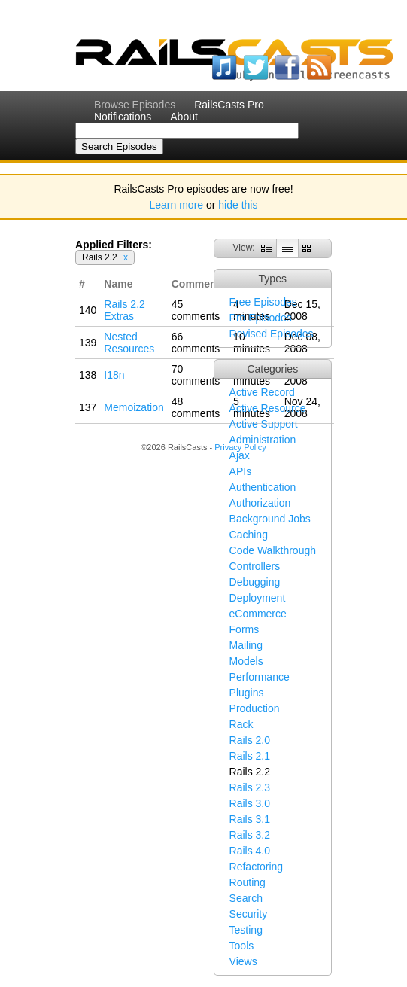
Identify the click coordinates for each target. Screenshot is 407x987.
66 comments (196, 343)
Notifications (122, 117)
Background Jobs (270, 519)
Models (246, 661)
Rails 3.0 (249, 803)
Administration (262, 440)
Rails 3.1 (249, 819)
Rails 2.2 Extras (124, 310)
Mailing (246, 645)
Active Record (262, 392)
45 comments (196, 310)
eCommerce (258, 614)
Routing (247, 882)
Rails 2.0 (249, 740)
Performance (259, 677)
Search (246, 898)
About (184, 117)
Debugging (255, 582)
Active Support (263, 424)
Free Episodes (263, 302)
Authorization (260, 503)
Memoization (133, 407)
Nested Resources (129, 343)
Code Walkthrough (272, 550)
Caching (248, 535)
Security (248, 914)
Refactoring (256, 867)
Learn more (177, 205)
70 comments (196, 375)
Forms (244, 629)
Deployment (257, 598)
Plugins (246, 693)
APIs (240, 471)
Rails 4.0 (249, 851)
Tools (241, 946)
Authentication (262, 487)
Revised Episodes (271, 333)
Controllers (255, 566)
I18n (114, 375)
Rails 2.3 (249, 787)
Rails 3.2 (249, 835)
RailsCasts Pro (229, 105)
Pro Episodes (260, 318)
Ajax (239, 455)
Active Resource (267, 408)
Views (243, 961)
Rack (241, 724)
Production (254, 708)
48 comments (196, 407)
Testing (246, 930)
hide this (237, 205)
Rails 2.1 (249, 756)
